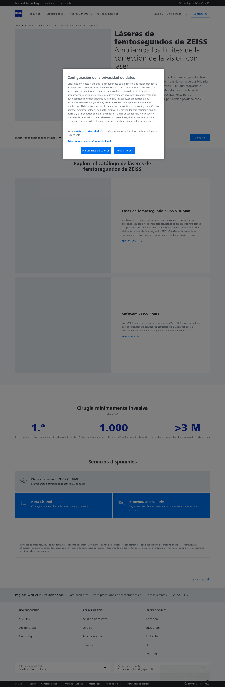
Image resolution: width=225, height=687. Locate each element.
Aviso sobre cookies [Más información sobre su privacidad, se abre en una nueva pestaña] (79, 141)
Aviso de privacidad (87, 131)
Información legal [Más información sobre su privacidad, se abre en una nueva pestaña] (101, 141)
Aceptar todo (124, 150)
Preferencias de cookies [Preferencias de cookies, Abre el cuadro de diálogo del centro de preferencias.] (95, 150)
